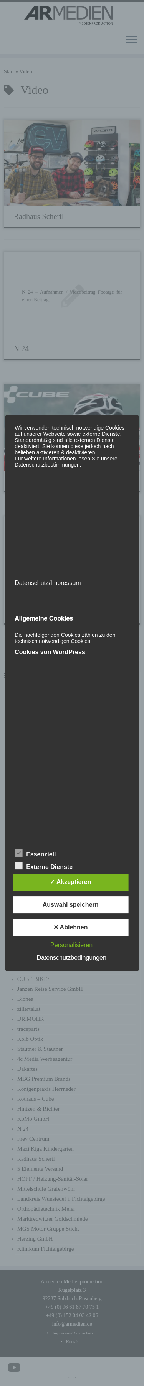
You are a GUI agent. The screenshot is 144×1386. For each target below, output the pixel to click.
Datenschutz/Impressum (48, 583)
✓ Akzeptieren (70, 882)
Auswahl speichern (71, 904)
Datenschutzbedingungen (71, 957)
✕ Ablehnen (70, 927)
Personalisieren (71, 945)
